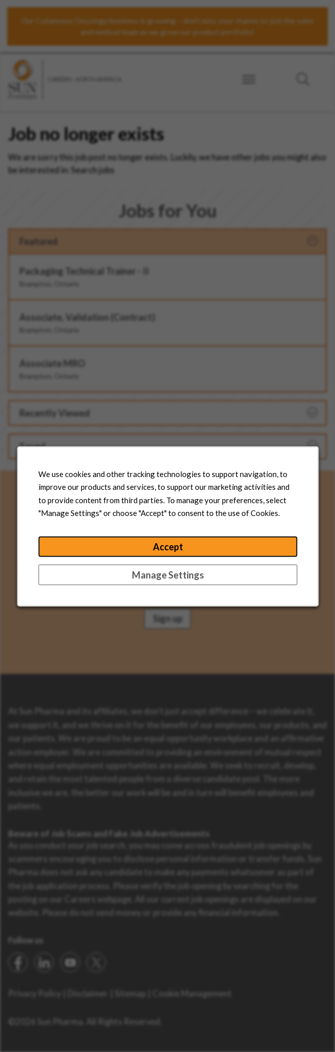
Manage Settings (167, 577)
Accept (167, 550)
